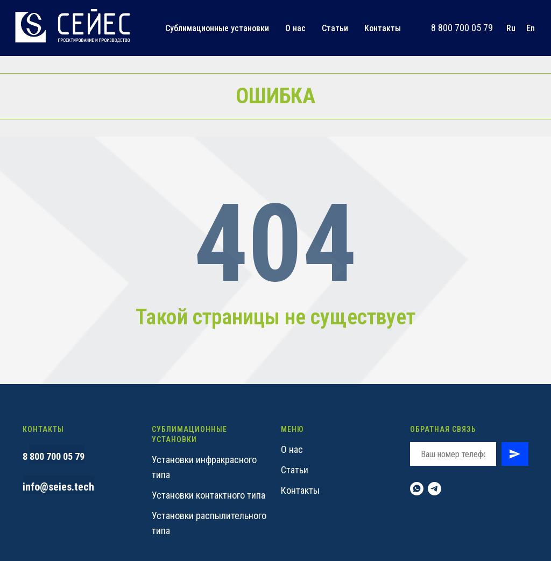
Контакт (297, 490)
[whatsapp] (416, 488)
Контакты (382, 28)
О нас (295, 28)
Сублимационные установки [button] (217, 28)
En (530, 28)
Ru (510, 28)
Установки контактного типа (208, 495)
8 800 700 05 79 (462, 27)
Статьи (335, 28)
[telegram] (434, 488)
